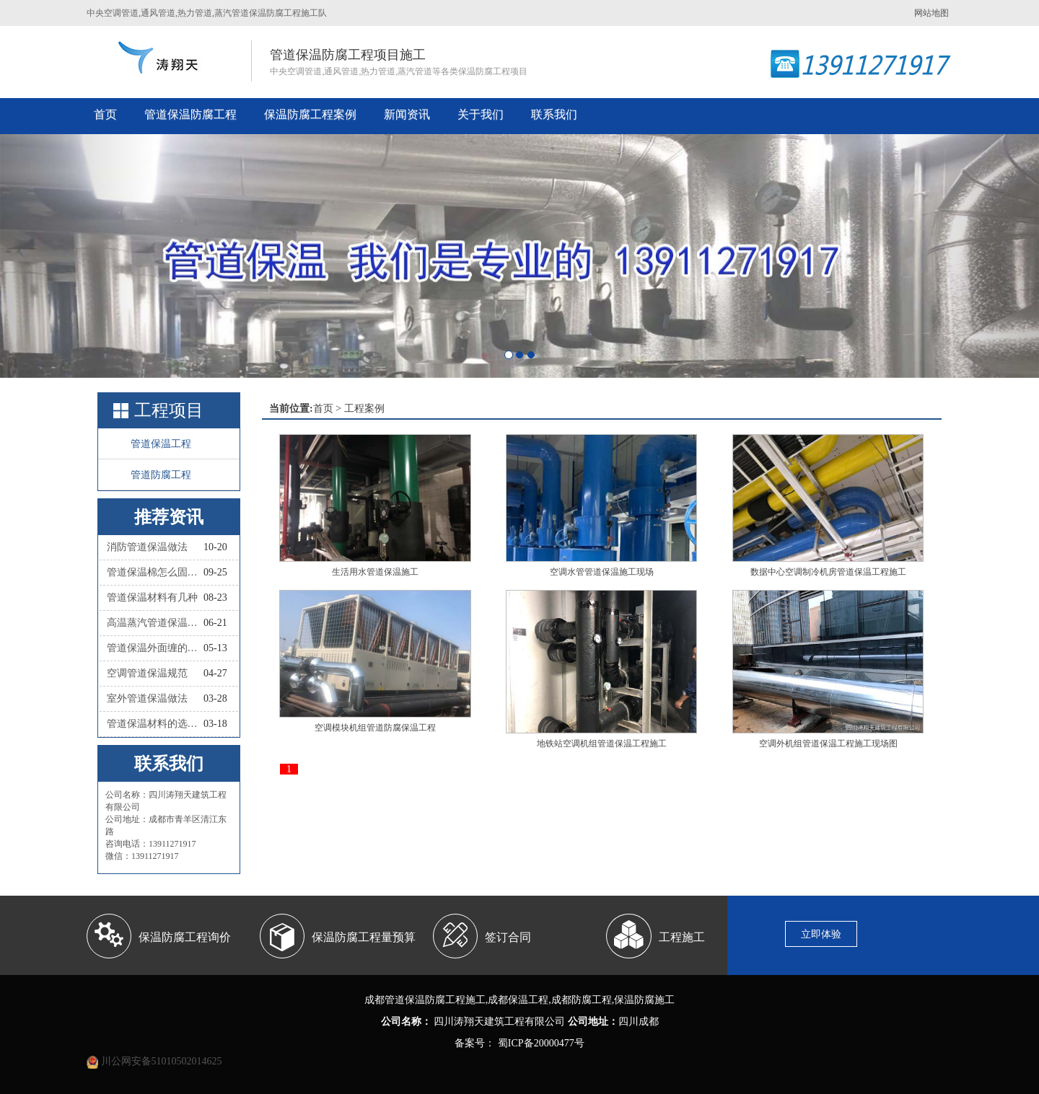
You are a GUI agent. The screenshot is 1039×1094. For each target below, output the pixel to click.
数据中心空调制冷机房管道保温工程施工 (828, 572)
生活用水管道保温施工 (375, 572)
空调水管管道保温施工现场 (602, 572)
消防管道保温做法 (147, 547)
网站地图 (931, 13)
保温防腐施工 (644, 999)
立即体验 (821, 934)
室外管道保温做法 (147, 698)
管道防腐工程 (161, 474)
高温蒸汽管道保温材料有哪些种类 (155, 622)
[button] (78, 256)
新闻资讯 (407, 114)
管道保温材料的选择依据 (155, 723)
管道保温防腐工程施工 (435, 999)
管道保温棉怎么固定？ (155, 572)
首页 (105, 114)
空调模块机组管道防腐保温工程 (375, 728)
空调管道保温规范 (147, 673)
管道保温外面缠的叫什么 (155, 648)
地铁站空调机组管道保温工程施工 (602, 743)
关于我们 (480, 114)
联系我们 (554, 114)
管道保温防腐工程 (190, 114)
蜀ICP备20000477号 (539, 1043)
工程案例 (364, 408)
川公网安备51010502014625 (161, 1061)
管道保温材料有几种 (152, 597)
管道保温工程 (161, 443)
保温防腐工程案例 (310, 114)
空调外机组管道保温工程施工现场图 (828, 743)
